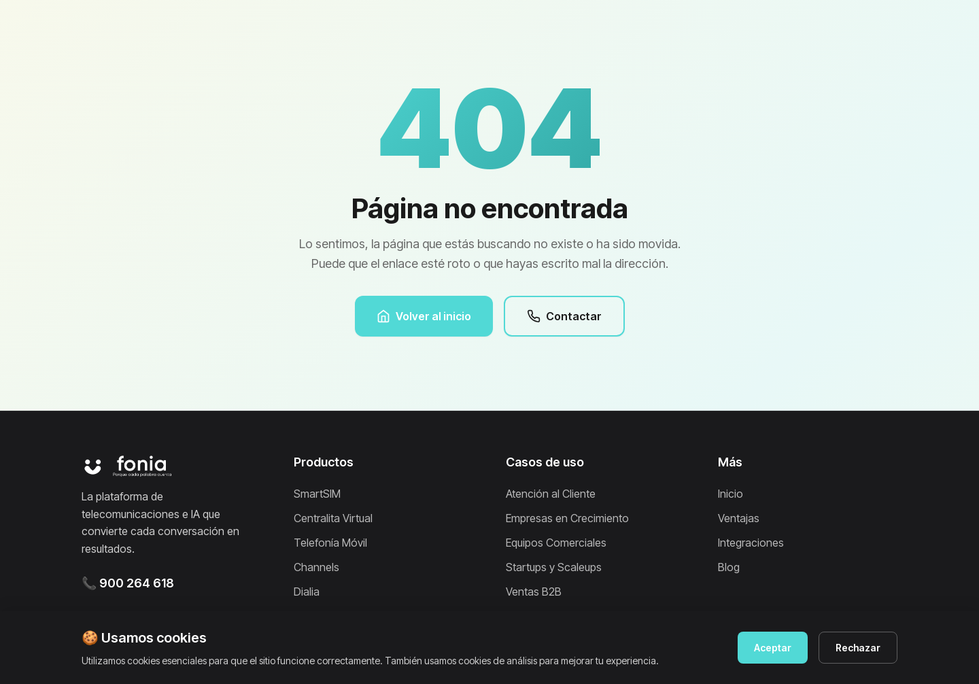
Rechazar (858, 647)
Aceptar (772, 647)
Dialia (307, 591)
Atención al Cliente (551, 493)
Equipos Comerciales (556, 542)
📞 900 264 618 (128, 583)
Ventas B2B (534, 591)
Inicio (730, 493)
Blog (729, 567)
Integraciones (751, 542)
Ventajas (738, 518)
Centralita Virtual (333, 518)
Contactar (564, 316)
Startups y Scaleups (554, 567)
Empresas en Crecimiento (567, 518)
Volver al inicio (424, 316)
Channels (316, 567)
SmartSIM (317, 493)
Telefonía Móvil (330, 542)
